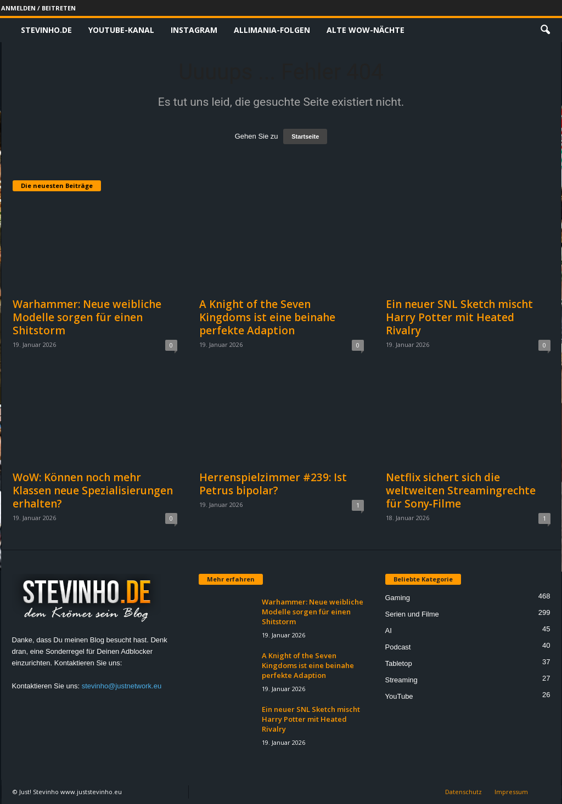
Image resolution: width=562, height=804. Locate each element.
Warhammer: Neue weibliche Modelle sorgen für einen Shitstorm (87, 317)
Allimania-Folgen (272, 30)
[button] (545, 30)
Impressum (511, 792)
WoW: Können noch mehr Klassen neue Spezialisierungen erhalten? (93, 490)
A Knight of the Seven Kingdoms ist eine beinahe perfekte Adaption (267, 317)
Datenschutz (463, 792)
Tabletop (398, 663)
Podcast (398, 647)
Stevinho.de (46, 30)
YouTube (399, 696)
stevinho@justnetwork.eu (121, 686)
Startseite (305, 136)
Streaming (401, 680)
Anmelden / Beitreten (38, 8)
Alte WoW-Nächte (365, 30)
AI (388, 630)
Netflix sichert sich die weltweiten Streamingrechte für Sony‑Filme (461, 490)
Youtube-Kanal (121, 30)
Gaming (398, 598)
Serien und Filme (412, 614)
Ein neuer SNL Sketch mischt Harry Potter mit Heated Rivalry (459, 317)
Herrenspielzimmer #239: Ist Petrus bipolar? (273, 484)
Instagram (194, 30)
